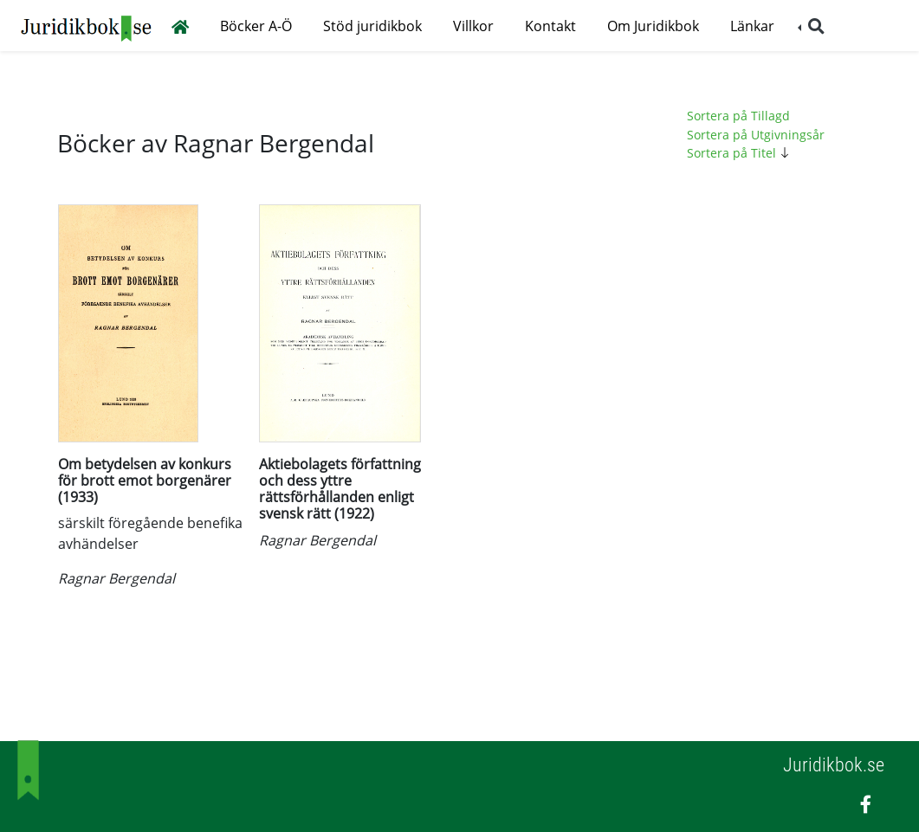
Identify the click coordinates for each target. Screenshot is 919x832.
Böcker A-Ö (256, 25)
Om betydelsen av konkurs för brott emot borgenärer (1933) (144, 480)
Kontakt (550, 25)
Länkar (752, 25)
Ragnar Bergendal (116, 578)
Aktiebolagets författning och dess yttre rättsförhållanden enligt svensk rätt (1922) (340, 489)
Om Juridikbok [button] (653, 25)
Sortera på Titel (740, 153)
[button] (811, 26)
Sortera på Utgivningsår (756, 134)
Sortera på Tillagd (738, 115)
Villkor (473, 25)
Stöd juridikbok (372, 25)
